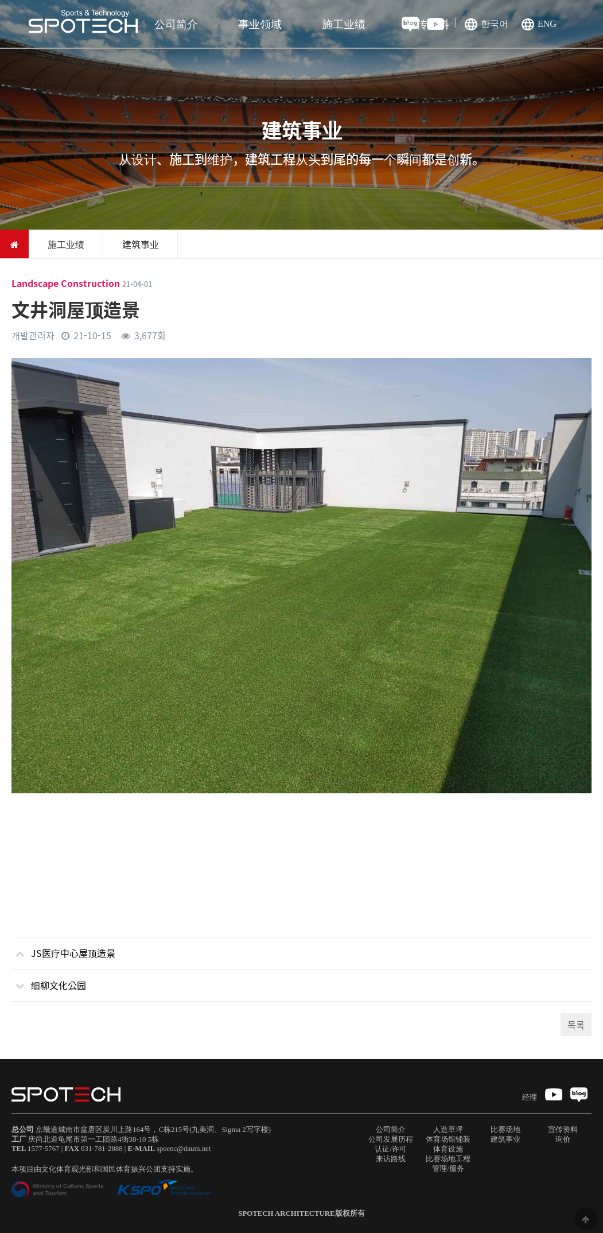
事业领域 (260, 24)
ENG (547, 24)
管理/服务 (448, 1169)
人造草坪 (448, 1130)
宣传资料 (427, 24)
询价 (562, 1139)
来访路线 (391, 1159)
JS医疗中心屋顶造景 (63, 948)
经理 (529, 1098)
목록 (576, 1025)
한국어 (494, 24)
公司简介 (176, 24)
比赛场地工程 (448, 1159)
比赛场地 (505, 1130)
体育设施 (448, 1149)
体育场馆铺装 (448, 1139)
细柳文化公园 (48, 981)
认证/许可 (391, 1149)
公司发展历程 (390, 1139)
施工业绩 (343, 24)
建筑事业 (505, 1139)
